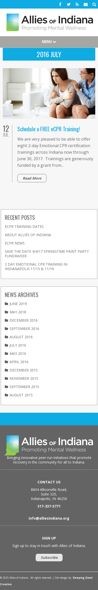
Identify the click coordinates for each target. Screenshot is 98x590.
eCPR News (15, 243)
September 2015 (24, 386)
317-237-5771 (49, 506)
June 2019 (18, 303)
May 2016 (18, 353)
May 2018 (18, 312)
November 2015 (24, 378)
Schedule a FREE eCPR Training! (48, 129)
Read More (32, 178)
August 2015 (21, 395)
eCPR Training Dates (24, 226)
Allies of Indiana (49, 22)
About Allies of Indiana (28, 234)
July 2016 (18, 345)
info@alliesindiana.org (49, 518)
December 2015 (24, 370)
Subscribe (49, 557)
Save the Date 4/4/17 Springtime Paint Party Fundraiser (47, 253)
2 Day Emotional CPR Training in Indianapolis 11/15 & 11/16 (36, 266)
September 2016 (24, 328)
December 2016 (24, 320)
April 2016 (19, 361)
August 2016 (21, 336)
